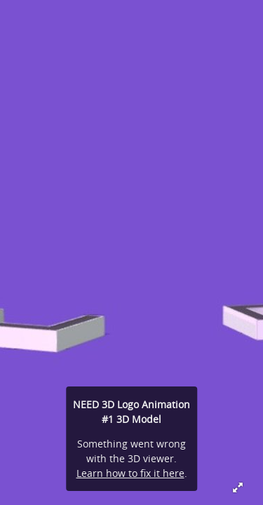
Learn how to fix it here (130, 473)
